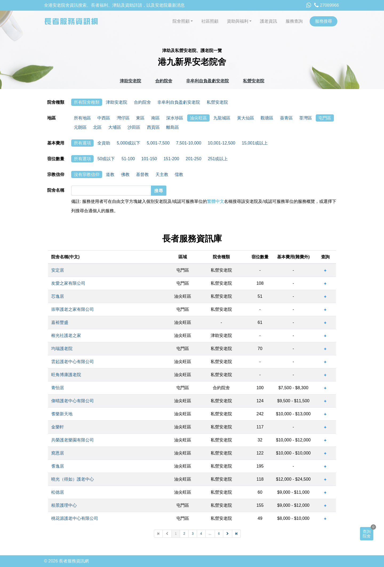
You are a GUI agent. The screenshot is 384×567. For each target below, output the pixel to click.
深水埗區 (174, 118)
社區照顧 (209, 21)
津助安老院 (130, 81)
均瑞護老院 (62, 348)
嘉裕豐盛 (59, 322)
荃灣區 (305, 118)
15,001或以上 (255, 143)
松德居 (57, 492)
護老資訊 (268, 21)
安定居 (57, 270)
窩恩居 (57, 453)
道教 (110, 174)
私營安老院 (253, 81)
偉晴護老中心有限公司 (72, 401)
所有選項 (82, 143)
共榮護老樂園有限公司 (72, 440)
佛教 (125, 174)
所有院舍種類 (86, 102)
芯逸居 (57, 296)
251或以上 (218, 158)
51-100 (128, 158)
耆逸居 (57, 466)
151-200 (171, 158)
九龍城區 (221, 118)
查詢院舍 (367, 533)
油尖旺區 (198, 118)
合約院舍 (163, 81)
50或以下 (106, 158)
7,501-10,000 (188, 143)
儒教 (179, 174)
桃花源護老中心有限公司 (74, 518)
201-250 (193, 158)
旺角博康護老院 (66, 374)
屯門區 (324, 118)
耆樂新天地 (62, 414)
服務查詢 (294, 21)
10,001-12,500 (221, 143)
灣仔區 (123, 118)
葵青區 (286, 118)
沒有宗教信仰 (86, 174)
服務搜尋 (323, 21)
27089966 (326, 5)
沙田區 (133, 127)
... (210, 534)
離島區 (172, 127)
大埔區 (114, 127)
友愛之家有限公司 (68, 283)
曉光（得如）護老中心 (72, 479)
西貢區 (153, 127)
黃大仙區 (245, 118)
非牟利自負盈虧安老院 (207, 81)
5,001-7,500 (158, 143)
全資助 (103, 143)
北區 (97, 127)
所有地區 (82, 118)
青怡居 (57, 387)
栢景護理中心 (64, 505)
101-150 (149, 158)
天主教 (161, 174)
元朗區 (80, 127)
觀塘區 (267, 118)
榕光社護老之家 (66, 335)
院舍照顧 (181, 21)
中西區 (103, 118)
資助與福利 (237, 21)
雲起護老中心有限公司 (72, 361)
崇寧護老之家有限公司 (72, 309)
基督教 (142, 174)
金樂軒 (57, 427)
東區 (140, 118)
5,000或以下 (128, 143)
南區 (155, 118)
